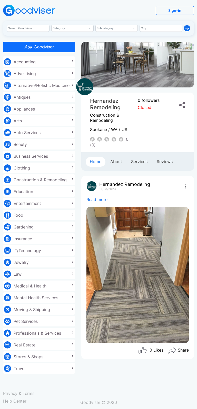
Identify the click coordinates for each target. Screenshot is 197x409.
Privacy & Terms (18, 393)
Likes (150, 350)
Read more (96, 199)
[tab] (95, 162)
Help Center (14, 401)
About (116, 161)
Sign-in (174, 10)
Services (139, 161)
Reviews (165, 161)
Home (95, 161)
